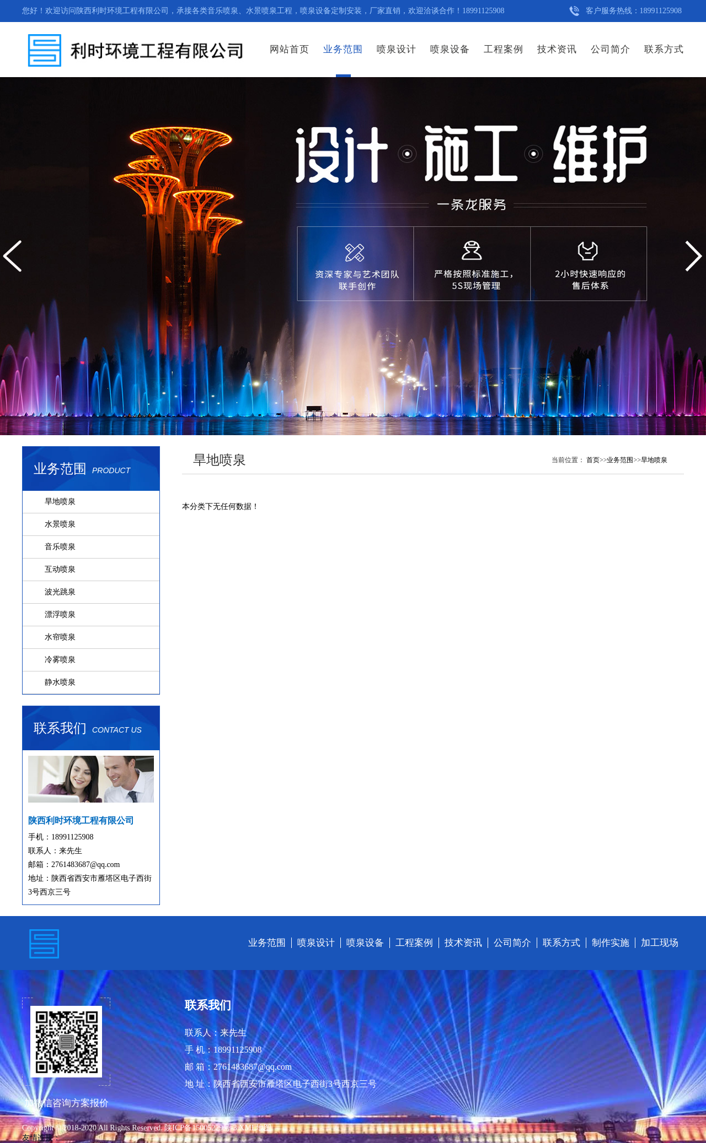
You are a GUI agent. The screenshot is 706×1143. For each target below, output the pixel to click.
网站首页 (289, 49)
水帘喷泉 (60, 637)
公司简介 (610, 49)
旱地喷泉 (60, 501)
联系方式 (664, 49)
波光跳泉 (60, 592)
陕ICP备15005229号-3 (201, 1128)
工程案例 (503, 49)
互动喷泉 (60, 569)
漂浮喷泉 (60, 614)
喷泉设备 (450, 49)
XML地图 (255, 1128)
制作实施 (610, 943)
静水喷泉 (60, 682)
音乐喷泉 (60, 547)
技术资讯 (557, 49)
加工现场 (659, 943)
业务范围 (343, 49)
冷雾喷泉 (60, 660)
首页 (593, 460)
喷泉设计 (396, 49)
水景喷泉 (60, 524)
